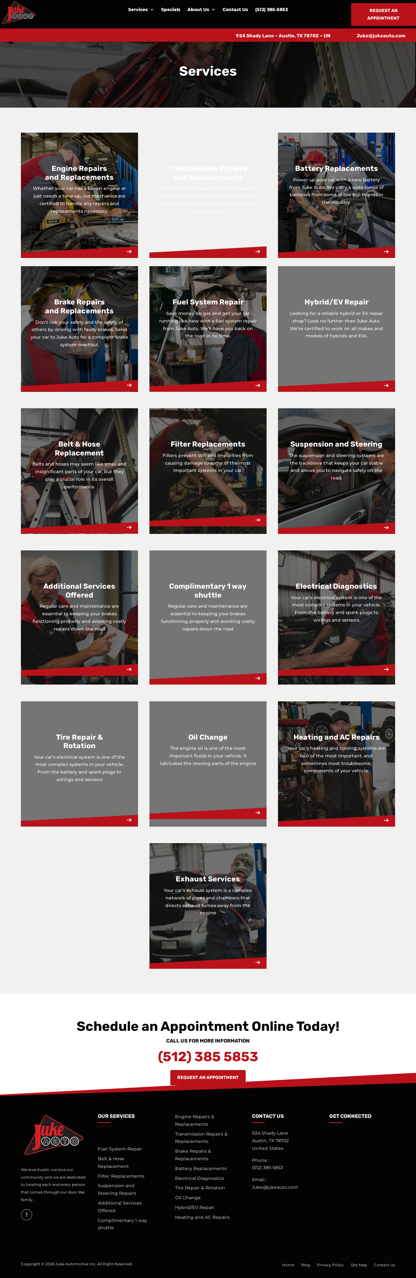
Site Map (359, 1265)
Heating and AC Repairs (202, 1217)
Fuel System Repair (120, 1149)
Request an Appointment (383, 14)
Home (288, 1265)
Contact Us (235, 9)
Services (138, 9)
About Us (198, 9)
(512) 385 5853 (208, 1057)
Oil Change (188, 1197)
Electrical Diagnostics (199, 1178)
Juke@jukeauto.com (381, 36)
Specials (170, 9)
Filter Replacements (121, 1176)
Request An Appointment (208, 1077)
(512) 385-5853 (271, 9)
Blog (305, 1265)
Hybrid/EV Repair (194, 1207)
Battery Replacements (201, 1168)
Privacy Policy (330, 1265)
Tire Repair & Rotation (200, 1188)
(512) (267, 1167)
